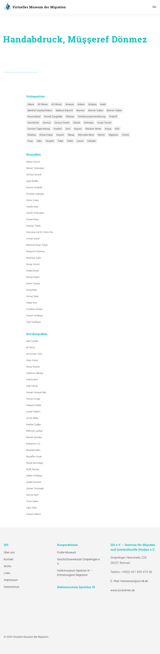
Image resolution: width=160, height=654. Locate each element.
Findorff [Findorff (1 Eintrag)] (113, 116)
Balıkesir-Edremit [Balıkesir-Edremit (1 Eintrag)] (64, 110)
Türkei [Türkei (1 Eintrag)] (70, 141)
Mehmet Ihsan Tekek (37, 245)
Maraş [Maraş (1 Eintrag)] (71, 134)
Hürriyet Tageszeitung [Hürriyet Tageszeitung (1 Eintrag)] (39, 128)
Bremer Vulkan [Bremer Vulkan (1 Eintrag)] (114, 110)
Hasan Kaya (32, 219)
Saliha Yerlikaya (34, 475)
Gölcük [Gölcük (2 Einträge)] (76, 122)
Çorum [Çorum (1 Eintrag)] (80, 141)
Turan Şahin (32, 501)
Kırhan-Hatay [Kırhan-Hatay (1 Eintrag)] (46, 134)
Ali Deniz (30, 347)
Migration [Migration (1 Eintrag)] (113, 134)
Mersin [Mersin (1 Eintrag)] (101, 134)
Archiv (7, 566)
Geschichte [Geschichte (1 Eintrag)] (33, 122)
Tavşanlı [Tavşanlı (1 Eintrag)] (49, 141)
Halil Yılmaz (32, 386)
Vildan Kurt (31, 302)
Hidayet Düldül (33, 405)
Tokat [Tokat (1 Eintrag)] (60, 141)
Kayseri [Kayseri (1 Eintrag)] (78, 128)
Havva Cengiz (33, 398)
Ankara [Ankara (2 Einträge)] (81, 104)
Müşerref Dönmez (35, 251)
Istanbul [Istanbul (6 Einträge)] (58, 128)
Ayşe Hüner (32, 360)
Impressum (11, 580)
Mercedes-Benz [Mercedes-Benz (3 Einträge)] (86, 134)
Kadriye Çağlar (33, 424)
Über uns (9, 552)
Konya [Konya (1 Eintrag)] (108, 128)
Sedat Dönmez (33, 482)
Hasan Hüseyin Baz (36, 392)
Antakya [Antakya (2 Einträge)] (92, 104)
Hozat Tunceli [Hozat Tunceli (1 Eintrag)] (104, 122)
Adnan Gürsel (33, 161)
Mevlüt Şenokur (34, 437)
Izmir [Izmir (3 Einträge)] (67, 128)
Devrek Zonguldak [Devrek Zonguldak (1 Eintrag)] (53, 116)
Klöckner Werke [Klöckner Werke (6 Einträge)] (93, 128)
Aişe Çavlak (32, 341)
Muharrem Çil (33, 443)
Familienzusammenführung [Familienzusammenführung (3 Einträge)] (91, 116)
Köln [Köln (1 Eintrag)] (117, 128)
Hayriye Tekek (33, 225)
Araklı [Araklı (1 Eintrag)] (103, 104)
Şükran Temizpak (35, 488)
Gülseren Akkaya (34, 373)
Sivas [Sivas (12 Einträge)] (30, 141)
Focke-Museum (66, 552)
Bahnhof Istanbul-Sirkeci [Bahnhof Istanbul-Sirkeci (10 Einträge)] (40, 110)
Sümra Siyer (32, 494)
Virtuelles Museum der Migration (39, 7)
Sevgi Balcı (31, 290)
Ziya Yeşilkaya (33, 322)
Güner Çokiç (32, 200)
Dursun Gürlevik (34, 187)
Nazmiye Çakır (33, 257)
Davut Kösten (33, 366)
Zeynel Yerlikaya (34, 315)
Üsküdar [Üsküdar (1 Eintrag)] (91, 141)
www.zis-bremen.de (122, 590)
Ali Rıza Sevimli (33, 174)
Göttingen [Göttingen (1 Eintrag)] (89, 122)
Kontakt (8, 559)
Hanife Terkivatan (35, 213)
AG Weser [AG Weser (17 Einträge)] (43, 104)
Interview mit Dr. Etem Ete (39, 232)
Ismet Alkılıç (33, 418)
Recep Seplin (33, 277)
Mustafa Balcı (33, 450)
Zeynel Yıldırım (33, 514)
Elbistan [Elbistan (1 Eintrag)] (70, 116)
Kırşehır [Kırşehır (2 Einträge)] (60, 134)
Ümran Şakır (32, 296)
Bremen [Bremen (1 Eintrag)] (81, 110)
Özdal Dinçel (32, 270)
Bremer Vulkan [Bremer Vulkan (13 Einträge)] (95, 110)
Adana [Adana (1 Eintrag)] (31, 104)
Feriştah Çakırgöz (35, 193)
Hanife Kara (32, 206)
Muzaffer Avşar (34, 456)
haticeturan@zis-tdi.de (134, 581)
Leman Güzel (33, 238)
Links (7, 573)
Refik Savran (32, 469)
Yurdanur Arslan (34, 309)
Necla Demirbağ (34, 463)
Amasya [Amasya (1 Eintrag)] (69, 104)
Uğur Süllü (31, 507)
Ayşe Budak (32, 181)
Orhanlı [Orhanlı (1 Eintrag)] (125, 134)
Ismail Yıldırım (33, 411)
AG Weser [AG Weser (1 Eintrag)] (57, 104)
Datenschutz (11, 586)
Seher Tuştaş (33, 283)
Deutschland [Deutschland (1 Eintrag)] (34, 116)
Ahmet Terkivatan (35, 168)
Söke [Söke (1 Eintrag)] (39, 141)
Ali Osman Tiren (34, 354)
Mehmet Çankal (34, 430)
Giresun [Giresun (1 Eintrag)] (47, 122)
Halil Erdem (32, 379)
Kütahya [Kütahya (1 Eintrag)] (32, 134)
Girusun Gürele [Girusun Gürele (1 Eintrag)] (61, 122)
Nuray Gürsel (33, 264)
